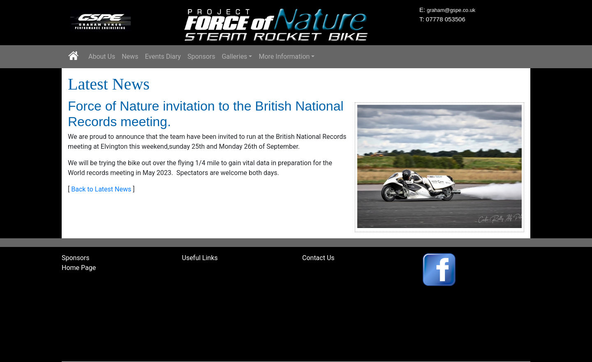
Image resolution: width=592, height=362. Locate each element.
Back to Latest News (101, 189)
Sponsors (201, 56)
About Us (101, 56)
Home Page (79, 268)
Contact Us (318, 258)
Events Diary (163, 56)
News (130, 56)
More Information (284, 56)
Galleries (234, 56)
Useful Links (200, 258)
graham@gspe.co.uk (451, 10)
